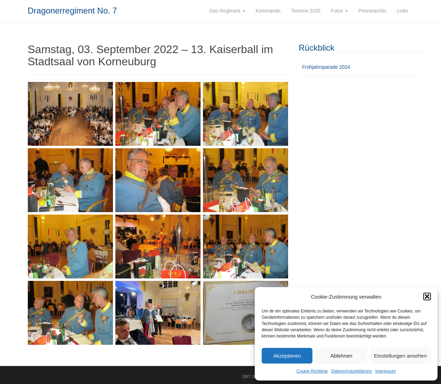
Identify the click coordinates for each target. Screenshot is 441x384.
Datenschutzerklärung (351, 371)
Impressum (385, 371)
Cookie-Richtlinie (312, 371)
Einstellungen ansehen (400, 356)
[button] (427, 296)
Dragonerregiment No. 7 (72, 10)
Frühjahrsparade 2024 (326, 67)
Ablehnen (341, 356)
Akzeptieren (287, 356)
